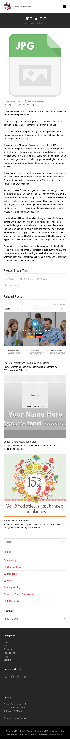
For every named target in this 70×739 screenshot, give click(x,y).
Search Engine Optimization (20, 594)
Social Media (13, 601)
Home (6, 642)
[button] (64, 6)
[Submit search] (63, 542)
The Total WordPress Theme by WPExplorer (26, 363)
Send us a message (15, 718)
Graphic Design (14, 104)
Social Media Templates (16, 520)
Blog (6, 656)
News (10, 580)
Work (6, 645)
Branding (11, 560)
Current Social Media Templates (20, 441)
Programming (28, 104)
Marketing (12, 574)
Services (8, 649)
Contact (7, 660)
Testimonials (9, 653)
